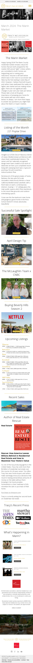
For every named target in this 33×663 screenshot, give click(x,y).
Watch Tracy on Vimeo (21, 652)
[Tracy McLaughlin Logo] (12, 6)
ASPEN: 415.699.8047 (10, 1)
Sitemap (4, 660)
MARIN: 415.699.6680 (22, 1)
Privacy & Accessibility (14, 660)
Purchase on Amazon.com (11, 493)
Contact (23, 660)
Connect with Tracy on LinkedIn (18, 652)
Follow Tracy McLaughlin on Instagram (12, 652)
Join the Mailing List (16, 624)
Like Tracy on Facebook (15, 652)
